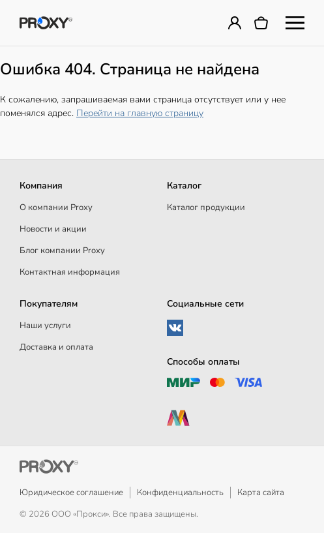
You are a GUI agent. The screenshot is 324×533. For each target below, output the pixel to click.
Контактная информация (70, 272)
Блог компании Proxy (62, 250)
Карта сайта (260, 492)
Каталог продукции (206, 207)
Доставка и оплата (56, 347)
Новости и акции (53, 229)
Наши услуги (45, 325)
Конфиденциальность (180, 492)
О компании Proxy (56, 207)
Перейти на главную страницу (139, 113)
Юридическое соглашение (71, 492)
